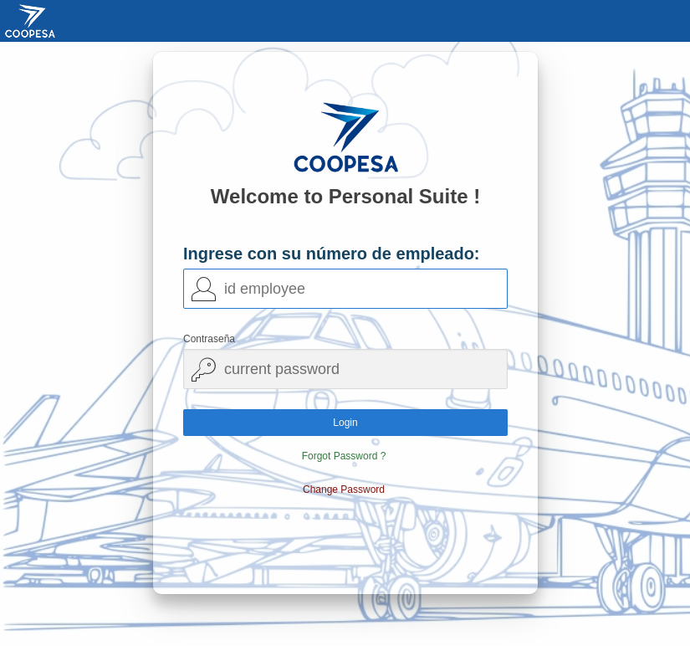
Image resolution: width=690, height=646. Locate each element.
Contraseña (209, 339)
